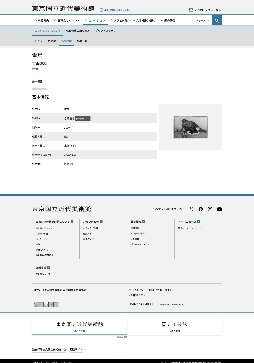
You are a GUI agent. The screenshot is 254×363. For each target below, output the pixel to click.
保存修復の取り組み (78, 30)
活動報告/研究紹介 (44, 255)
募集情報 (136, 221)
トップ (39, 41)
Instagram (210, 209)
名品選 (52, 41)
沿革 (38, 244)
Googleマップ (137, 294)
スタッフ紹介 (42, 233)
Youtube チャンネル (219, 209)
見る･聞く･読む (146, 20)
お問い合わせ (91, 221)
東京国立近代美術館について (53, 221)
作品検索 (66, 41)
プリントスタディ (105, 30)
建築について (42, 249)
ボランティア (42, 238)
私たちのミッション (45, 228)
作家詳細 (82, 118)
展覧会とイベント (69, 20)
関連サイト (76, 346)
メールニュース (187, 221)
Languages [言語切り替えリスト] (201, 20)
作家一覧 (82, 41)
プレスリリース (43, 273)
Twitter (191, 209)
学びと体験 (121, 20)
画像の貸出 (88, 238)
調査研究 (169, 20)
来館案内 (43, 20)
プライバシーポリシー (61, 359)
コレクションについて (48, 30)
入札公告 (135, 238)
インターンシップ (139, 233)
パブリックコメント (140, 244)
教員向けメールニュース (189, 228)
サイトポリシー (41, 359)
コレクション (96, 20)
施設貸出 (87, 233)
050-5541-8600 (141, 303)
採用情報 (135, 228)
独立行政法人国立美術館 (46, 346)
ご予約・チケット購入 (208, 10)
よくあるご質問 (90, 228)
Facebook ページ (200, 209)
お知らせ (41, 267)
